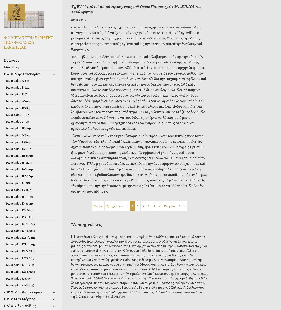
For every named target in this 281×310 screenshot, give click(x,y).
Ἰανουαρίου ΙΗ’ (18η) (19, 196)
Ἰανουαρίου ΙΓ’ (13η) (19, 162)
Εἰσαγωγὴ (11, 67)
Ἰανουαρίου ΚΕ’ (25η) (20, 244)
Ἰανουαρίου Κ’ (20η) (19, 210)
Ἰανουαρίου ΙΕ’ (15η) (19, 176)
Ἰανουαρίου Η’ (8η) (18, 128)
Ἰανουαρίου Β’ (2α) (18, 87)
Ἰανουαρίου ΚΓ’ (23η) (20, 230)
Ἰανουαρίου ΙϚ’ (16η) (19, 183)
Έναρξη (98, 206)
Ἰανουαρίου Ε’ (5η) (18, 108)
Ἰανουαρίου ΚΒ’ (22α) (20, 224)
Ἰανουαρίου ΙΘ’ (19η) (19, 203)
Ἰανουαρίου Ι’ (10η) (18, 142)
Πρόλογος (11, 60)
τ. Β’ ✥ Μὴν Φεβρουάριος (23, 292)
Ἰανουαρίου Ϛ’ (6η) (18, 114)
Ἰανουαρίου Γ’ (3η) (18, 94)
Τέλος (182, 206)
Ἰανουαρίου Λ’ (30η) (19, 278)
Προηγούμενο (114, 206)
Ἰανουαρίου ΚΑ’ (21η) (20, 217)
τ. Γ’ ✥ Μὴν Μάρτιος (19, 298)
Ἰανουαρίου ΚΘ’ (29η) (20, 271)
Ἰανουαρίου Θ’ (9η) (18, 135)
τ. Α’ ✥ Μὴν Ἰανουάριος (22, 73)
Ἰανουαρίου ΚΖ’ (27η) (20, 258)
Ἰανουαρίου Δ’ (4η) (18, 101)
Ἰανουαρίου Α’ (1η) (18, 80)
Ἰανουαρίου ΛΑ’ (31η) (20, 285)
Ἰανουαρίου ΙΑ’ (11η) (19, 149)
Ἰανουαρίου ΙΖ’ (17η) (19, 190)
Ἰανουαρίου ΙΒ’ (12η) (19, 155)
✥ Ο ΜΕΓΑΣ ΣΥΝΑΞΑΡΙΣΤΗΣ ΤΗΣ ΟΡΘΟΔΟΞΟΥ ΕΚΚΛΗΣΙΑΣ (28, 42)
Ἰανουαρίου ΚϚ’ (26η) (20, 251)
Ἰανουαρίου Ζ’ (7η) (18, 121)
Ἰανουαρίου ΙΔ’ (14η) (19, 169)
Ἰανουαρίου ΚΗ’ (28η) (20, 265)
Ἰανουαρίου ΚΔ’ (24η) (20, 237)
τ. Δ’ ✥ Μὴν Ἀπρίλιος (20, 305)
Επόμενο (169, 206)
